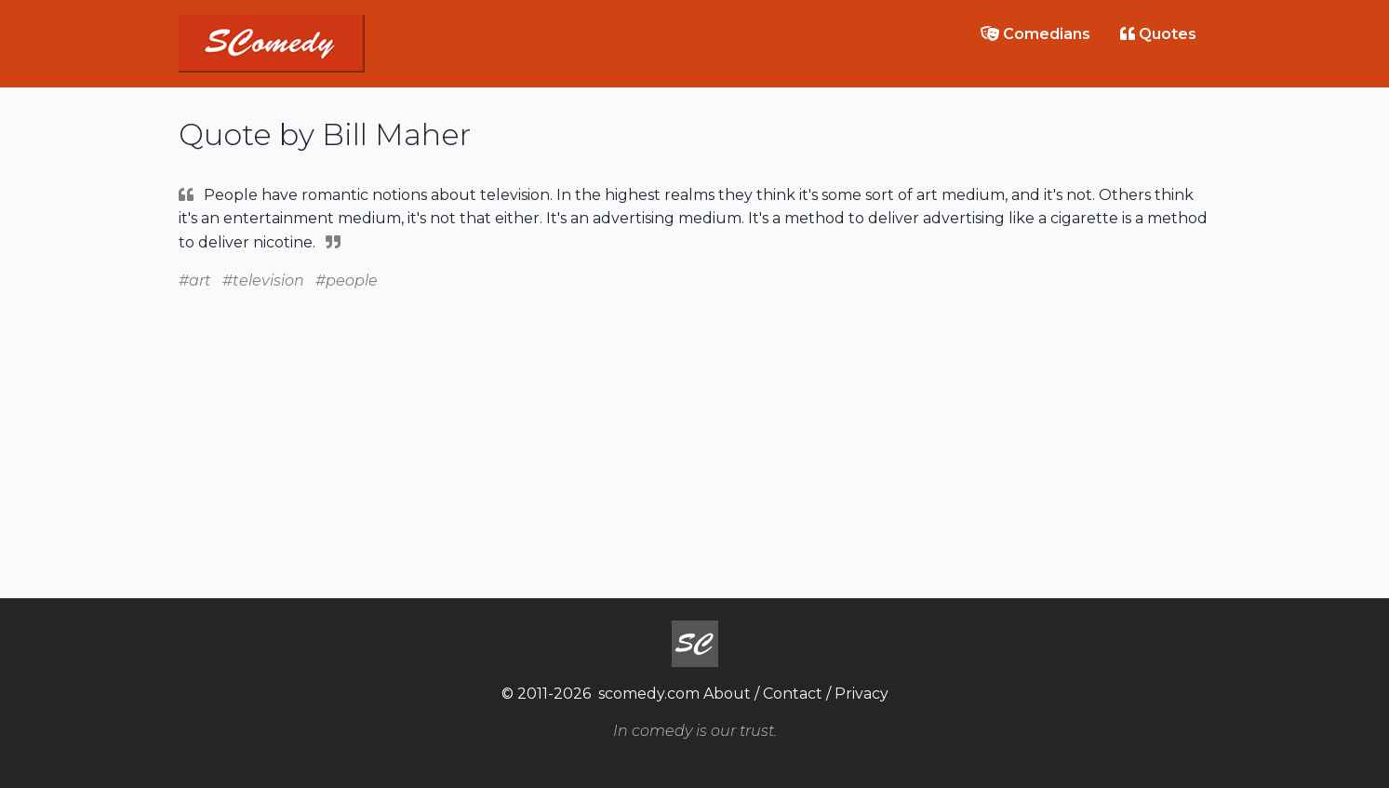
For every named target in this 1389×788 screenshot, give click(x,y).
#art (195, 280)
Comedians (1035, 34)
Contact (792, 693)
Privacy (861, 693)
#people (346, 280)
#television (263, 280)
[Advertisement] (695, 423)
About (727, 693)
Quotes (1158, 34)
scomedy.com (649, 693)
